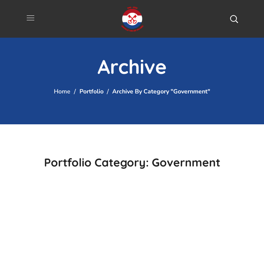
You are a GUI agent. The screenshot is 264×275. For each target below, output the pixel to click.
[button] (234, 19)
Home (62, 91)
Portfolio (91, 91)
